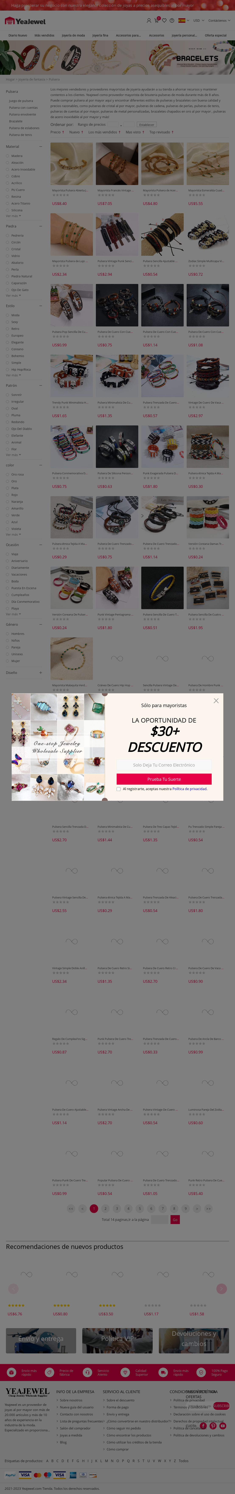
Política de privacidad (189, 789)
